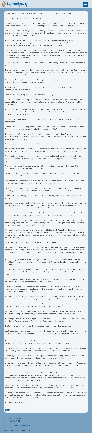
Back (8, 410)
